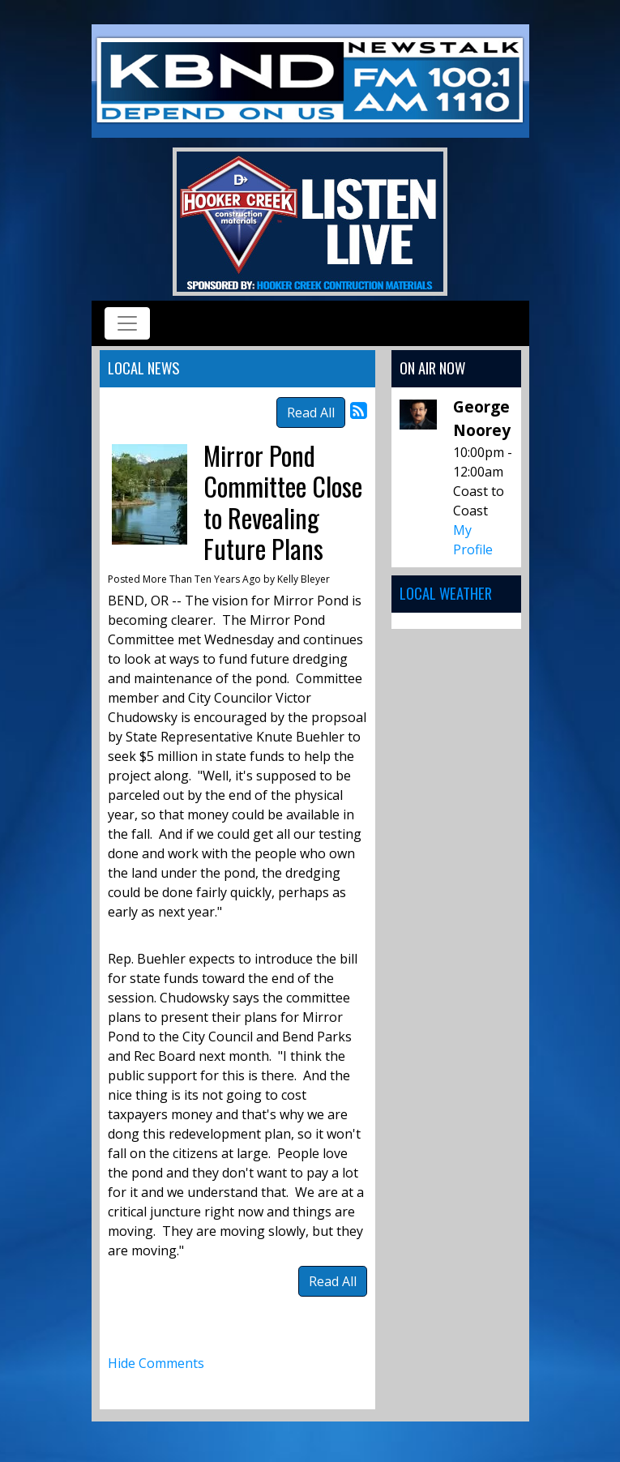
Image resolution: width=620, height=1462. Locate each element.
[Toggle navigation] (127, 323)
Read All (311, 412)
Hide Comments (156, 1363)
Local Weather (446, 593)
